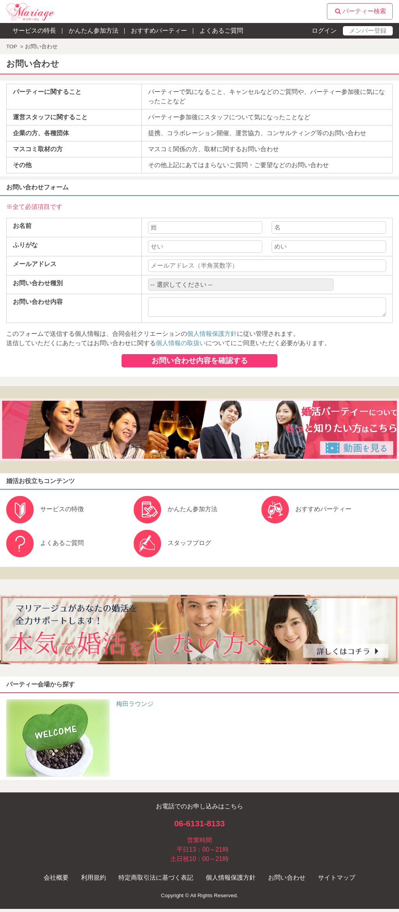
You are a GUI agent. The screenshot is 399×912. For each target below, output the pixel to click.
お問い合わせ (286, 880)
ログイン (324, 30)
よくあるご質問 (221, 30)
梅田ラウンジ (135, 707)
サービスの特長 (34, 30)
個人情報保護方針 (212, 336)
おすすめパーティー (159, 30)
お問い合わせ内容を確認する (200, 364)
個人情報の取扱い (181, 346)
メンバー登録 (368, 30)
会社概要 (56, 880)
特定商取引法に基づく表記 (155, 880)
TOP (11, 46)
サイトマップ (336, 880)
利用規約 (93, 880)
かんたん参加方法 (93, 30)
